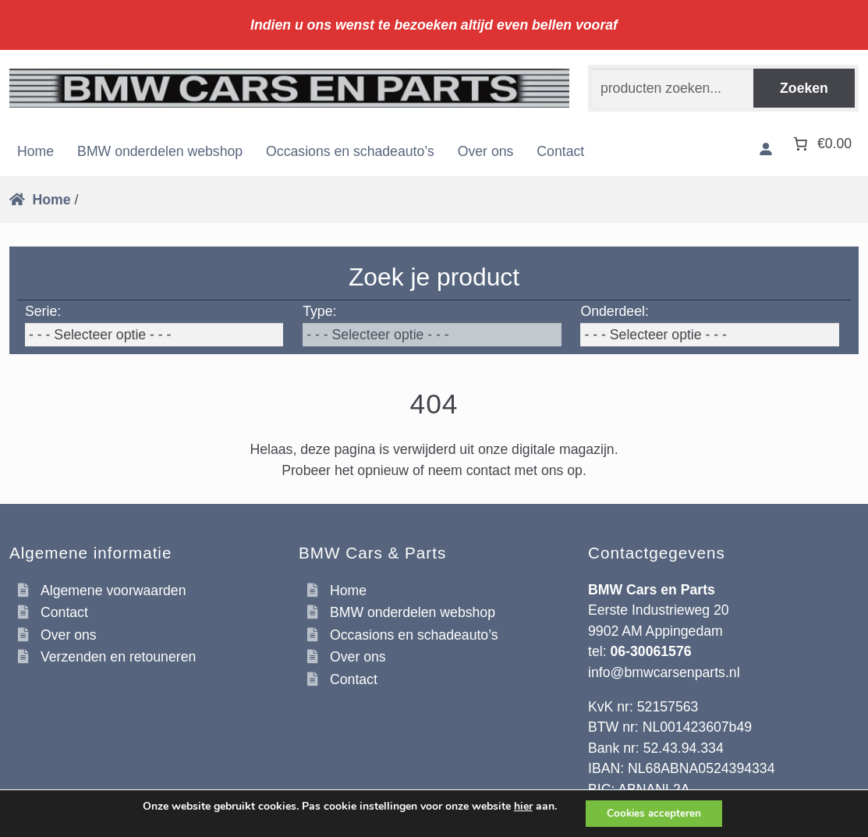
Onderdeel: (614, 311)
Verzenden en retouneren (118, 657)
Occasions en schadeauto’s (350, 151)
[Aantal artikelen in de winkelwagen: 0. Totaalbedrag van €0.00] (821, 143)
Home (35, 151)
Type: (319, 311)
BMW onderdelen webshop (160, 151)
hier (519, 806)
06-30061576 (650, 651)
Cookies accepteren (654, 812)
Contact (560, 151)
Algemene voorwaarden (113, 590)
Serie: (43, 311)
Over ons (486, 151)
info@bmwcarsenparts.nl (664, 672)
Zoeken (804, 88)
